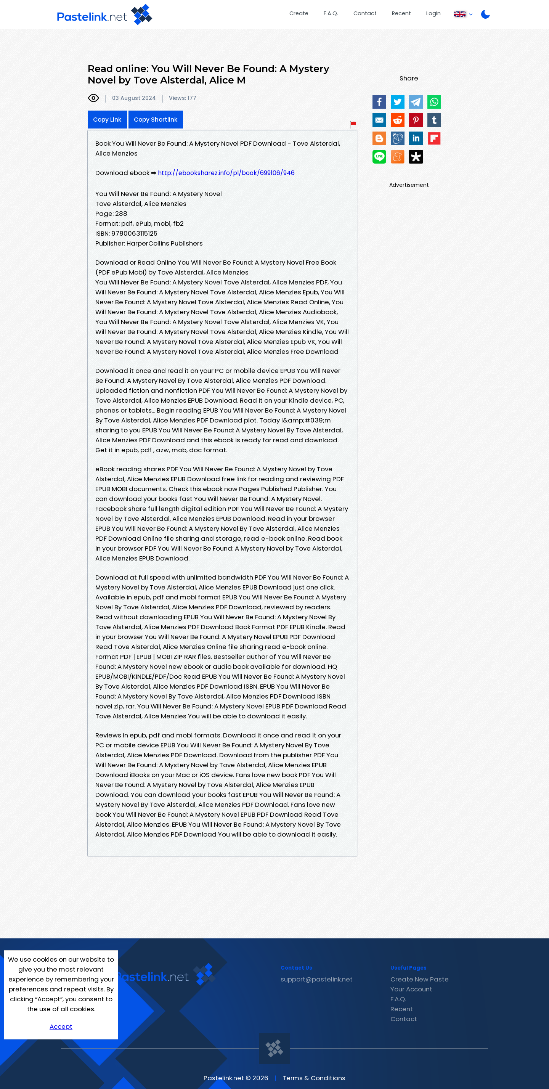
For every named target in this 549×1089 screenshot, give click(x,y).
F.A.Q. (331, 13)
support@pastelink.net (317, 979)
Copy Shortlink (156, 120)
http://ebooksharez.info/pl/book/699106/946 (226, 173)
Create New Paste (419, 979)
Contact (365, 13)
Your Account (411, 989)
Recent (401, 13)
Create (298, 13)
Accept (61, 1026)
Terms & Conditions (314, 1078)
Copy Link (107, 120)
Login (433, 13)
